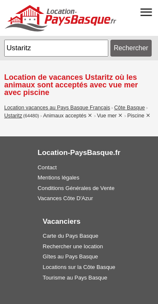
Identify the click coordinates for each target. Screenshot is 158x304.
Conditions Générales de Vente (76, 188)
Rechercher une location (73, 246)
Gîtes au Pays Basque (70, 256)
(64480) (31, 115)
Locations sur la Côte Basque (79, 267)
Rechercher (131, 48)
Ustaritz (13, 116)
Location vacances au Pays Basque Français (57, 108)
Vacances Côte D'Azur (65, 198)
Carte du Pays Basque (70, 236)
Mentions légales (58, 177)
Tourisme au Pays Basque (75, 277)
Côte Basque (129, 108)
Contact (46, 167)
